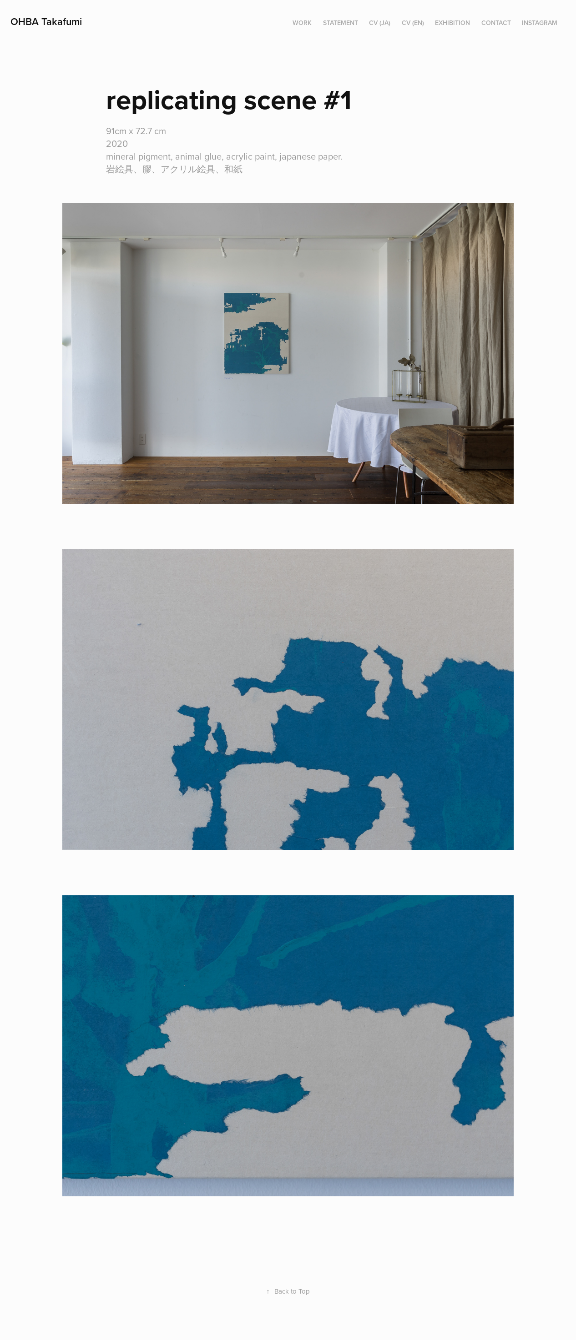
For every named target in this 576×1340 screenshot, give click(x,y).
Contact (496, 22)
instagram (539, 22)
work (302, 22)
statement (340, 22)
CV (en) (413, 22)
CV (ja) (379, 22)
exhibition (452, 22)
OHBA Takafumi (46, 21)
